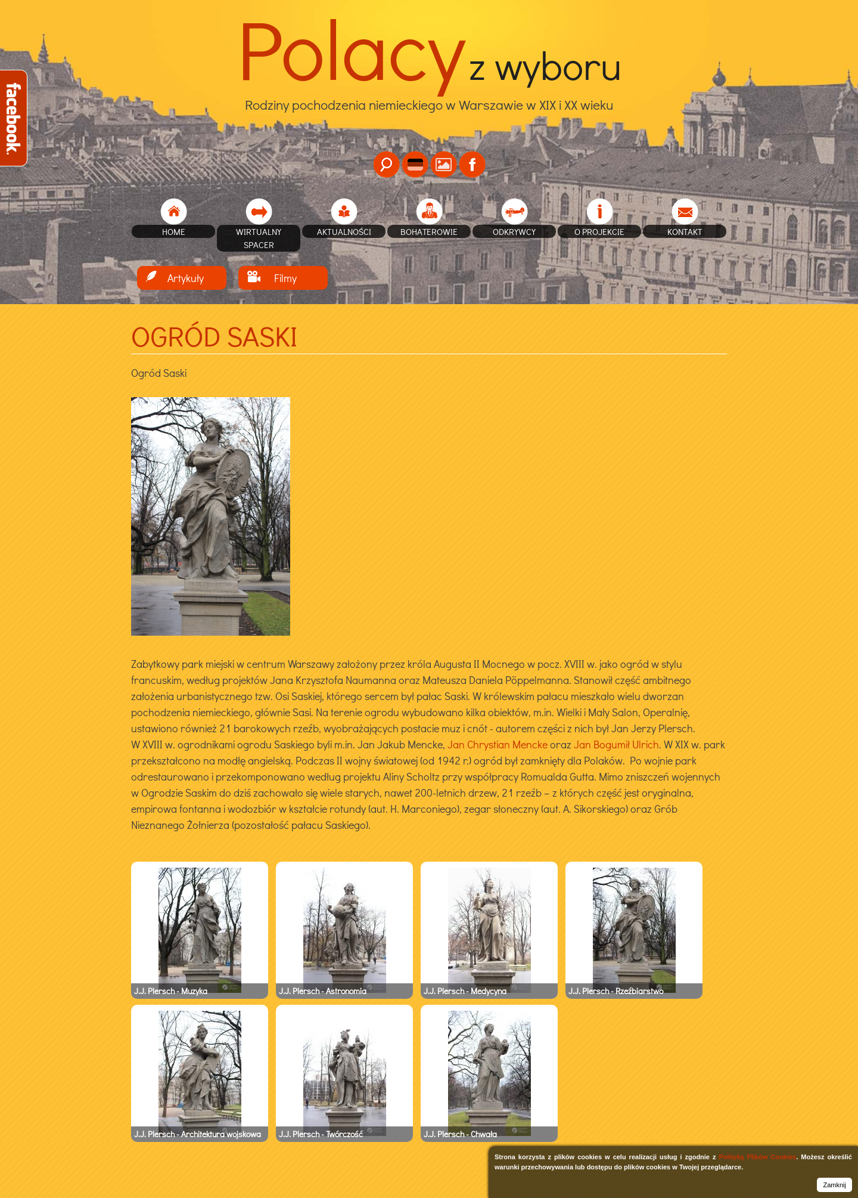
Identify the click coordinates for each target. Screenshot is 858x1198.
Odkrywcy (514, 231)
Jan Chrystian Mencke (497, 744)
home (173, 231)
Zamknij (834, 1184)
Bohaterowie (429, 231)
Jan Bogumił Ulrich (616, 744)
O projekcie (599, 231)
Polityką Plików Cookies (757, 1156)
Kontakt (684, 231)
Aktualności (344, 231)
